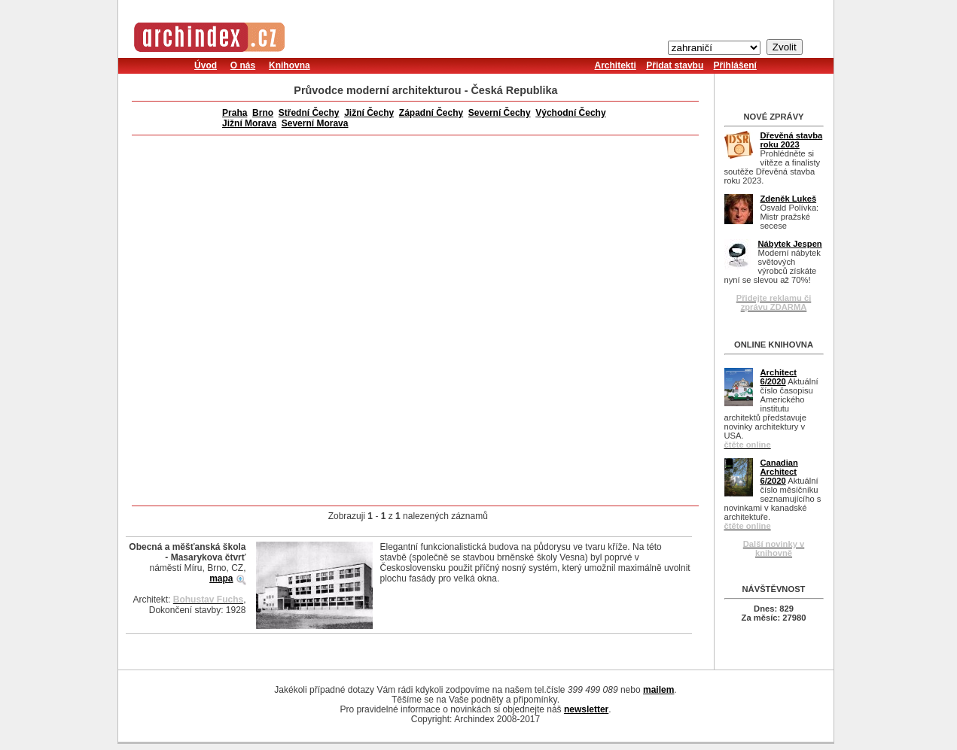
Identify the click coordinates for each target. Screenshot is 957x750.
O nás (242, 65)
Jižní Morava (249, 123)
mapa (221, 578)
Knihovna (289, 65)
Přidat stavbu (674, 65)
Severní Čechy (499, 113)
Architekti (615, 65)
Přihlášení (735, 65)
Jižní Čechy (369, 113)
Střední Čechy (309, 113)
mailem (658, 690)
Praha (234, 113)
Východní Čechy (570, 113)
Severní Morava (315, 123)
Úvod (205, 65)
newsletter (586, 709)
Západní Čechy (431, 113)
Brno (262, 113)
